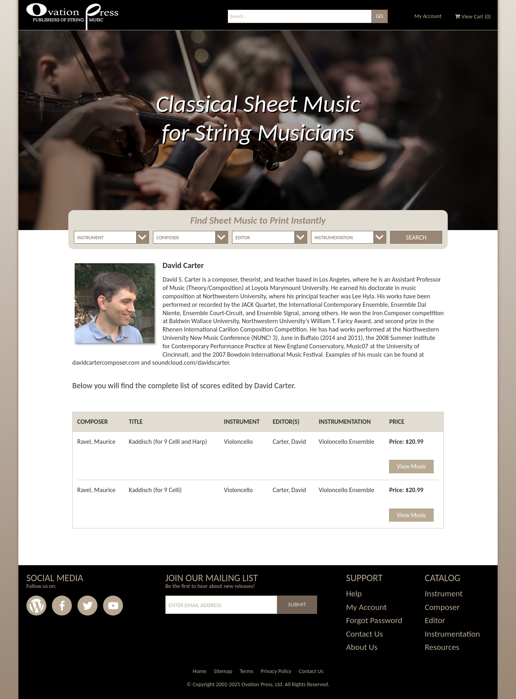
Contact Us (364, 634)
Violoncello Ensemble (346, 441)
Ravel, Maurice (96, 441)
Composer (442, 607)
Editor (435, 620)
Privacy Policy (276, 671)
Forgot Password (374, 620)
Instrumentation (452, 634)
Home (199, 671)
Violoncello (238, 441)
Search (416, 237)
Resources (442, 647)
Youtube (113, 606)
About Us (361, 647)
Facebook (62, 606)
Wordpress (36, 606)
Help (353, 593)
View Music (411, 466)
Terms (246, 671)
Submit (297, 604)
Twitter (87, 606)
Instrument (444, 593)
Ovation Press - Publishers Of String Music (72, 19)
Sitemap (223, 671)
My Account (428, 16)
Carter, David (289, 441)
